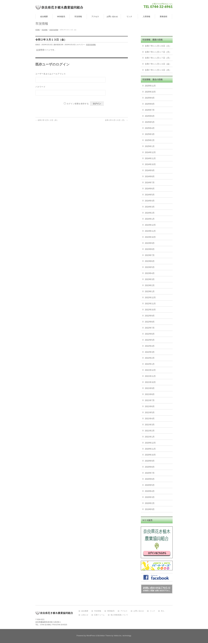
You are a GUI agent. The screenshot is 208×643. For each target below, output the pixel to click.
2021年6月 (150, 406)
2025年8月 (150, 104)
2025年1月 (150, 146)
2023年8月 (150, 249)
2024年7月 (150, 182)
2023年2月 (150, 285)
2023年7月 (150, 255)
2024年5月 (150, 194)
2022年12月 (150, 297)
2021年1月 (150, 437)
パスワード (40, 87)
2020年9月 (150, 461)
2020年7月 (150, 473)
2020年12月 (150, 443)
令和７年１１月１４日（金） (158, 64)
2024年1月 (150, 219)
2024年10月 (150, 164)
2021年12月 (150, 370)
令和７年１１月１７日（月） (158, 52)
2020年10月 (150, 455)
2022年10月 (150, 309)
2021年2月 (150, 430)
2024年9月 (150, 170)
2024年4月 (150, 201)
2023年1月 (150, 291)
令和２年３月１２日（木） (46, 120)
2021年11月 (150, 376)
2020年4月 (150, 491)
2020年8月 (150, 467)
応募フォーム (99, 615)
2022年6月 (150, 334)
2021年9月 (150, 388)
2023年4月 (150, 273)
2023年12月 (150, 225)
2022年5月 (150, 340)
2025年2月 (150, 140)
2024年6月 (150, 188)
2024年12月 (150, 152)
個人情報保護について (119, 615)
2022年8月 (150, 322)
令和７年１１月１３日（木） (158, 70)
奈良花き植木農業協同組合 (100, 633)
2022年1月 (150, 364)
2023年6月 (150, 261)
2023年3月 (150, 279)
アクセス (123, 611)
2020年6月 (150, 479)
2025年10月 (150, 92)
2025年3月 (150, 134)
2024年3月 (150, 207)
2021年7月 (150, 400)
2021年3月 (150, 424)
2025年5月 (150, 122)
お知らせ (84, 615)
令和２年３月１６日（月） (116, 120)
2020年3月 (150, 497)
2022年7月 (150, 328)
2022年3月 (150, 352)
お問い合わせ (138, 611)
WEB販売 (111, 611)
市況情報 (97, 611)
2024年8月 (150, 176)
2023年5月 (150, 267)
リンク (152, 611)
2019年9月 (150, 509)
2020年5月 (150, 485)
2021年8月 (150, 394)
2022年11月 (150, 303)
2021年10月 (150, 382)
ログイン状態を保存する (78, 103)
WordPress (90, 636)
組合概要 (84, 611)
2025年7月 (150, 110)
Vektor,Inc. (118, 636)
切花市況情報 (91, 44)
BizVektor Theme (104, 636)
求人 (162, 611)
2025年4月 (150, 128)
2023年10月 (150, 237)
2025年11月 (150, 86)
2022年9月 (150, 316)
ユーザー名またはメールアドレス (50, 74)
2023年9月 (150, 243)
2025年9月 (150, 98)
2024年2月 (150, 213)
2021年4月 (150, 418)
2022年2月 (150, 358)
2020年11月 (150, 449)
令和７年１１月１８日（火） (158, 46)
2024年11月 (150, 158)
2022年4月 (150, 346)
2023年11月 (150, 231)
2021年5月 (150, 412)
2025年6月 (150, 116)
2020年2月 (150, 503)
